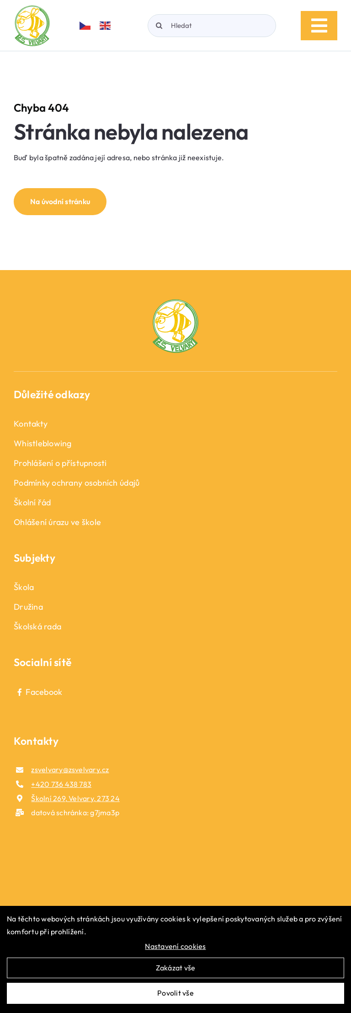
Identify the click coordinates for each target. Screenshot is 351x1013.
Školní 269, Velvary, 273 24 (75, 798)
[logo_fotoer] (175, 303)
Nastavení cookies (175, 946)
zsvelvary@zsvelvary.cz (70, 769)
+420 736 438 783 (61, 784)
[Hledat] (212, 25)
